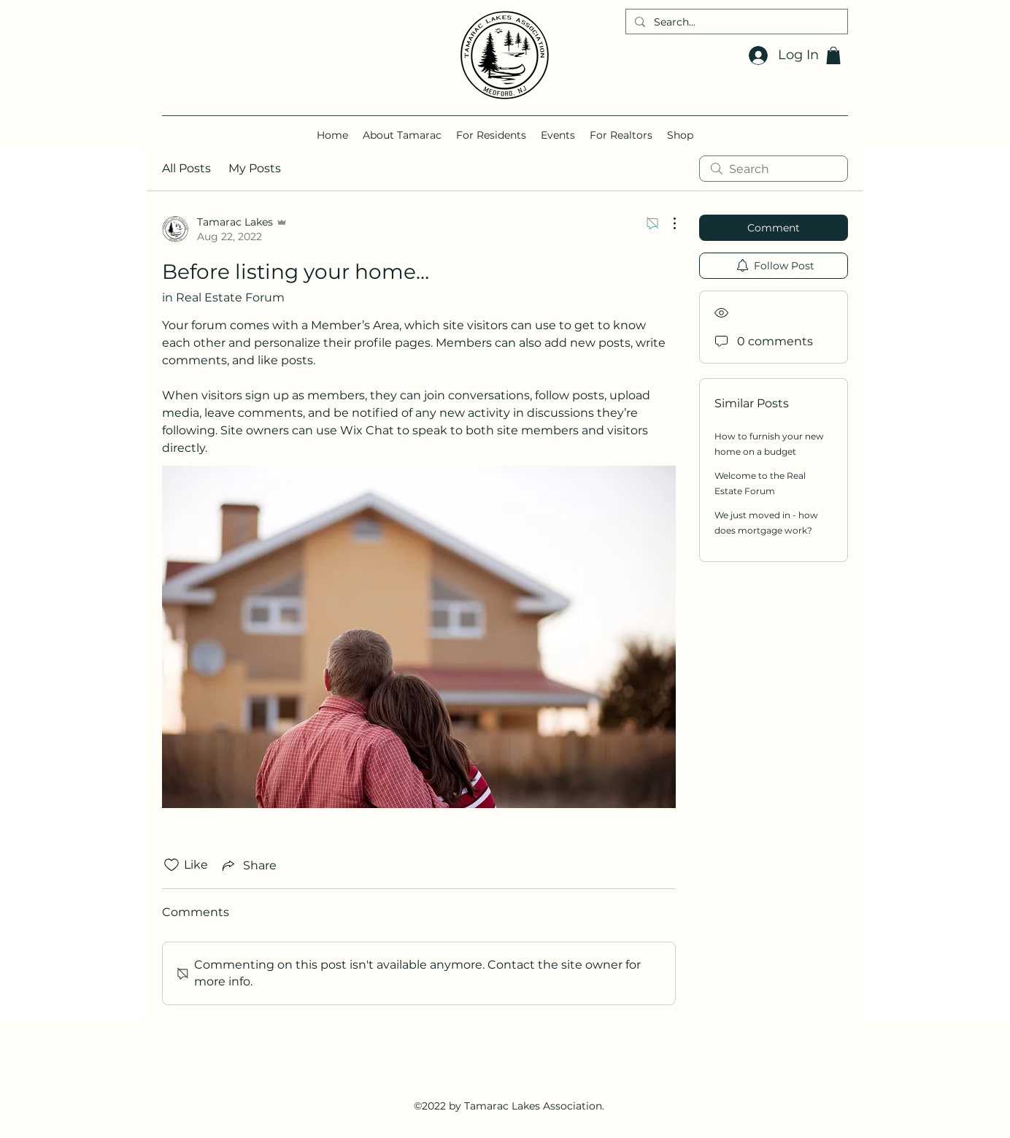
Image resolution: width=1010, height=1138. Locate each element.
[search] (773, 168)
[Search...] (735, 22)
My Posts (254, 168)
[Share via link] (248, 865)
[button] (833, 55)
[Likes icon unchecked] (171, 865)
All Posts (186, 168)
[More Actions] (667, 223)
